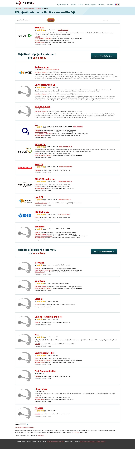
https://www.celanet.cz (65, 181)
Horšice (98, 74)
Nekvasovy (70, 100)
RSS (63, 442)
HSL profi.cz (41, 389)
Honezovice (79, 96)
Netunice (85, 78)
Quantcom (40, 280)
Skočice (70, 117)
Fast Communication (45, 371)
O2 (36, 124)
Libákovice (38, 78)
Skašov (65, 117)
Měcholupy (38, 100)
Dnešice (65, 74)
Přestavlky (111, 115)
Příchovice (43, 117)
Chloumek (112, 96)
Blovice (45, 74)
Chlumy (44, 98)
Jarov (95, 76)
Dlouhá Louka (59, 74)
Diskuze (81, 5)
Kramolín (99, 98)
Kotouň (88, 98)
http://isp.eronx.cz (63, 30)
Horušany (101, 114)
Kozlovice (93, 98)
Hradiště (105, 96)
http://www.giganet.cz (65, 147)
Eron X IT (39, 27)
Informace (101, 5)
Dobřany (64, 114)
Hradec (100, 96)
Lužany (58, 78)
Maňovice (110, 98)
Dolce (69, 114)
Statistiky (73, 5)
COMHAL (39, 408)
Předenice (104, 115)
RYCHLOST (28, 3)
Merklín (44, 100)
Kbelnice (100, 76)
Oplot (93, 100)
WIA (37, 334)
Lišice (43, 78)
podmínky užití (56, 442)
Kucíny (43, 115)
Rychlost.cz (19, 8)
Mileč (48, 100)
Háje (85, 74)
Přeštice (37, 117)
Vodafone (39, 226)
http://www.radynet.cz (52, 69)
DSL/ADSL (37, 37)
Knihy (105, 76)
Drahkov (80, 74)
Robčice (56, 117)
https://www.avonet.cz (65, 166)
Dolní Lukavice (73, 74)
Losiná (48, 78)
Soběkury (84, 117)
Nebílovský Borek (71, 78)
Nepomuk (77, 100)
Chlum (41, 76)
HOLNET (39, 197)
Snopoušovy (77, 117)
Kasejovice (78, 98)
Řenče (61, 117)
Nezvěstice (99, 78)
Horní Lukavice (91, 74)
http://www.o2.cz (78, 127)
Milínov (63, 78)
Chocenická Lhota (56, 76)
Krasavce (109, 76)
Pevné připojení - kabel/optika (43, 38)
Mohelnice (64, 100)
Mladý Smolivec (55, 100)
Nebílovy (79, 78)
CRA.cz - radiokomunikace (48, 316)
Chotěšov (76, 76)
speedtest (76, 432)
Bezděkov (46, 96)
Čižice (52, 74)
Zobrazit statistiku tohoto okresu (24, 427)
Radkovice (50, 117)
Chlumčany (47, 76)
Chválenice (89, 76)
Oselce (97, 100)
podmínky (41, 435)
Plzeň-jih (38, 8)
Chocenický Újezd (68, 76)
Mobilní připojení (39, 42)
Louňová (52, 78)
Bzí (49, 74)
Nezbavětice (92, 78)
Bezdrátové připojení (41, 72)
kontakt (49, 442)
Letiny (115, 76)
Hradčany (104, 74)
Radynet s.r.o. (42, 67)
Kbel (83, 98)
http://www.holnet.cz (64, 199)
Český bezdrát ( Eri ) (45, 352)
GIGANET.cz (40, 144)
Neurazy (83, 100)
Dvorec (73, 96)
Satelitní (37, 40)
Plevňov (98, 115)
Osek (93, 115)
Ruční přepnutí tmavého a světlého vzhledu (92, 441)
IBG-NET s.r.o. (42, 211)
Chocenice (50, 98)
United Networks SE (45, 84)
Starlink (39, 298)
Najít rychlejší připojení (103, 56)
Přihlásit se (109, 5)
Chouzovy (83, 76)
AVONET (39, 164)
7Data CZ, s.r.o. (42, 106)
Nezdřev (88, 100)
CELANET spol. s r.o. (45, 179)
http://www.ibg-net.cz (64, 214)
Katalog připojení (90, 5)
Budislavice (57, 96)
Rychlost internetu (62, 5)
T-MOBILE (39, 262)
